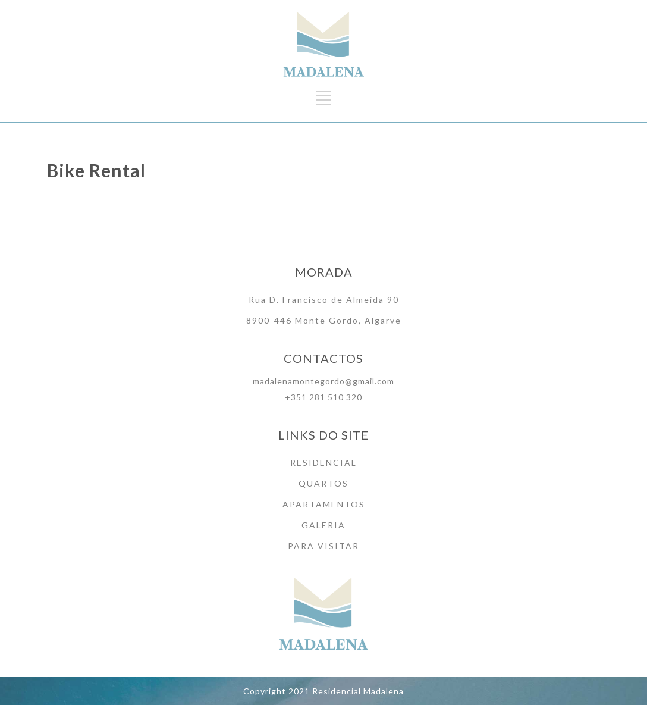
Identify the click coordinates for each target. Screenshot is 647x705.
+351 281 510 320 (323, 397)
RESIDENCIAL (323, 463)
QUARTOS (323, 483)
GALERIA (323, 525)
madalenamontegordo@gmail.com (323, 381)
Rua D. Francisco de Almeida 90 (324, 299)
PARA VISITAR (323, 546)
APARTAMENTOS (323, 504)
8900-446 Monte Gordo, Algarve (323, 320)
